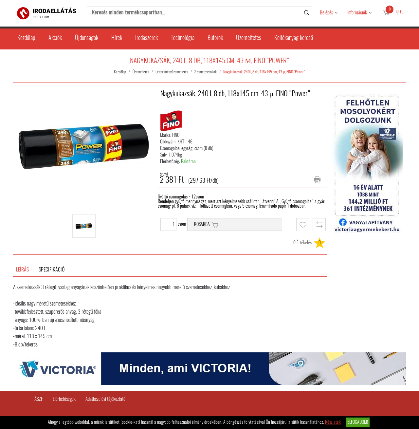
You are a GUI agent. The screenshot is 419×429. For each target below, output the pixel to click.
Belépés (326, 12)
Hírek (116, 38)
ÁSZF (38, 399)
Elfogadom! (357, 422)
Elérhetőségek (64, 399)
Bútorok (215, 38)
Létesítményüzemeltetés (171, 72)
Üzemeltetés (248, 38)
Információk (357, 12)
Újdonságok (86, 38)
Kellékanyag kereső (293, 38)
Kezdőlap (26, 38)
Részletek (333, 422)
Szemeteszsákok (205, 72)
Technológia (182, 38)
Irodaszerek (146, 38)
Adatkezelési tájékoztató (105, 399)
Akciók (55, 38)
